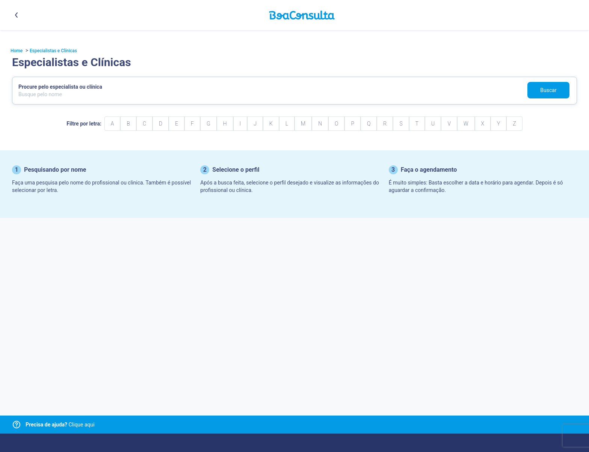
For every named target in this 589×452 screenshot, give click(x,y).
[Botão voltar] (16, 15)
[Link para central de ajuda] (16, 424)
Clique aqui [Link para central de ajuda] (60, 425)
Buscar (548, 90)
